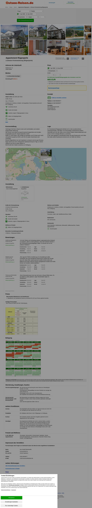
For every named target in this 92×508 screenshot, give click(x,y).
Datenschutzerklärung (6, 493)
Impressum (16, 493)
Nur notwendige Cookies (11, 505)
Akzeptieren (11, 497)
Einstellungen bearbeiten (11, 501)
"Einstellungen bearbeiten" (29, 486)
